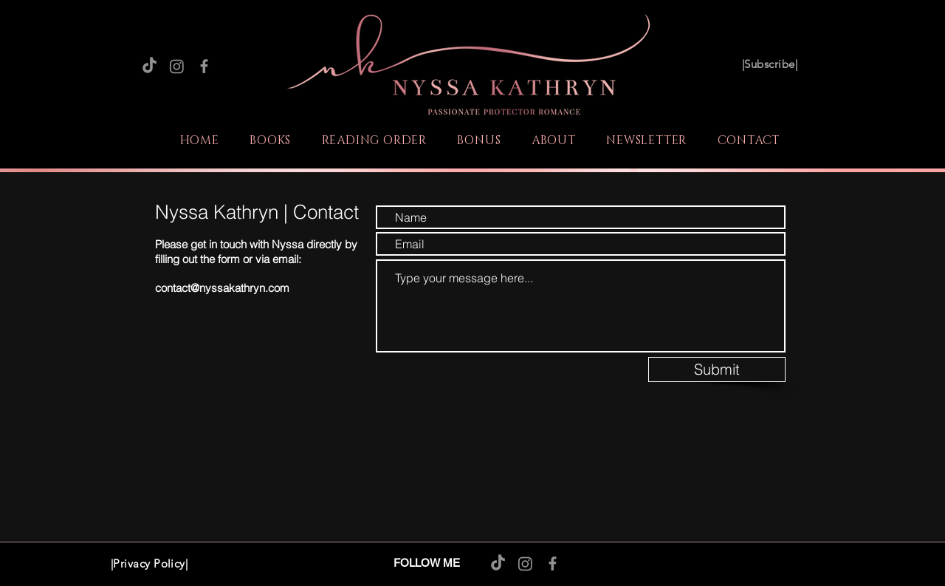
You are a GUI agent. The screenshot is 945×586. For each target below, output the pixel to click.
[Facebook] (204, 66)
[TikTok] (149, 66)
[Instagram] (177, 66)
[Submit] (717, 369)
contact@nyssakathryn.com (222, 288)
